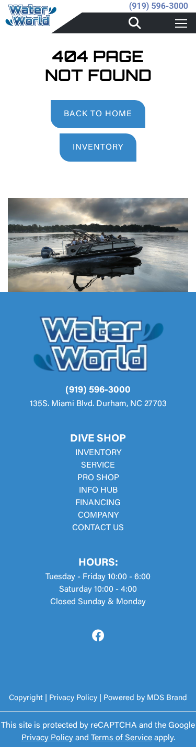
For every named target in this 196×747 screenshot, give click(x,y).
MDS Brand (167, 698)
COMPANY (98, 515)
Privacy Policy (73, 698)
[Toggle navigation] (181, 23)
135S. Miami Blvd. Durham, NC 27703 (98, 404)
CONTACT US (98, 528)
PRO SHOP (98, 478)
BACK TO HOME (98, 114)
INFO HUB (98, 490)
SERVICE (98, 465)
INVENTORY (98, 147)
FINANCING (98, 503)
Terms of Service (121, 738)
